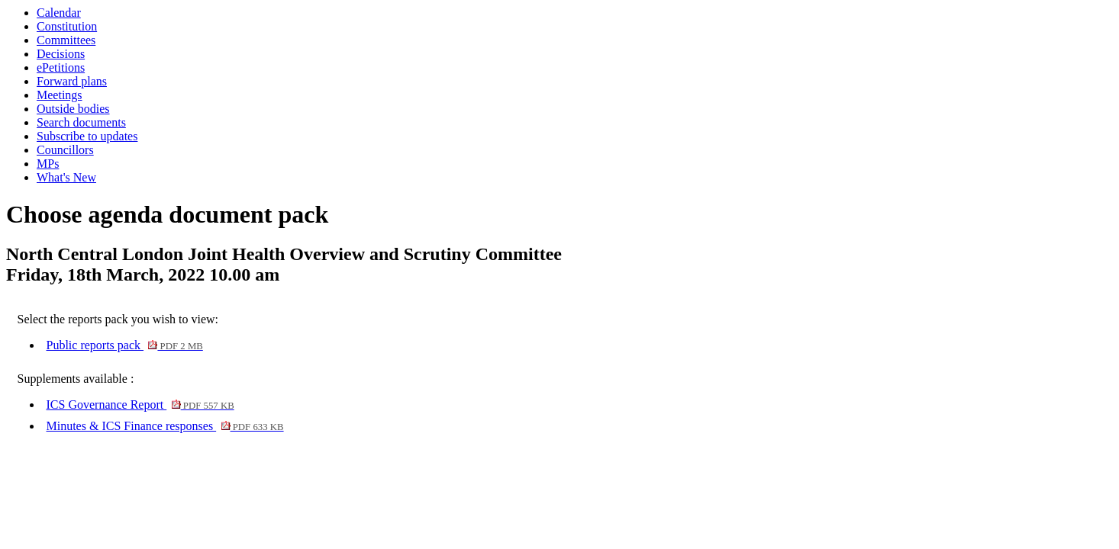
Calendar (59, 12)
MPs (48, 163)
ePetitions (61, 67)
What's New (66, 177)
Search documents (81, 122)
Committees (66, 40)
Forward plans (72, 81)
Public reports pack (125, 345)
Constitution (67, 26)
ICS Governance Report (140, 404)
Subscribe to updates (87, 136)
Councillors (65, 149)
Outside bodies (73, 108)
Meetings (59, 94)
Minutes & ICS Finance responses (165, 425)
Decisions (61, 53)
